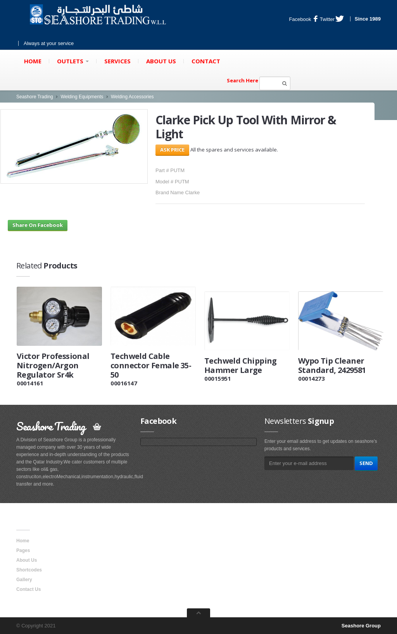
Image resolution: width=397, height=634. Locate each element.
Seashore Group (361, 626)
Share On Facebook (37, 224)
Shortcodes (29, 570)
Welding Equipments (81, 96)
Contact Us (28, 589)
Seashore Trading (34, 96)
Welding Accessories (132, 96)
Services (117, 61)
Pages (23, 550)
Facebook (303, 19)
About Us (161, 61)
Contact (206, 61)
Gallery (24, 579)
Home (32, 61)
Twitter (332, 19)
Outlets (73, 61)
